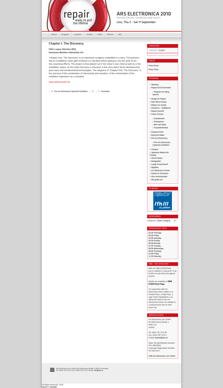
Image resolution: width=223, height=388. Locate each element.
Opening (154, 84)
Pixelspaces (159, 122)
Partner (110, 34)
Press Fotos (153, 69)
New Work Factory (158, 102)
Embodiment (159, 118)
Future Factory (157, 114)
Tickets (89, 34)
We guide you (157, 180)
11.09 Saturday (155, 256)
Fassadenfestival (161, 128)
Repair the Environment (161, 88)
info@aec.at (98, 370)
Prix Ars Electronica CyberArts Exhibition (70, 91)
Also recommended (159, 176)
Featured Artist (157, 132)
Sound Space (156, 158)
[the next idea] (160, 124)
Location (77, 34)
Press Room (154, 66)
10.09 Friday (154, 254)
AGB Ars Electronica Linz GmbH (162, 356)
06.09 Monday (154, 243)
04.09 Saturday (155, 238)
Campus (154, 149)
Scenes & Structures (159, 173)
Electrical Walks (157, 135)
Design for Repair (158, 99)
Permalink (105, 91)
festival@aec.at (161, 338)
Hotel (99, 34)
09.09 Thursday (155, 251)
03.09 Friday (154, 235)
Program (65, 34)
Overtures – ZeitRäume (161, 108)
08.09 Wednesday (156, 248)
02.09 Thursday (155, 233)
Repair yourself (157, 111)
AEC (120, 34)
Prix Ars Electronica (159, 138)
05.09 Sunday (154, 241)
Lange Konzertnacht (159, 164)
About (54, 34)
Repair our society (158, 105)
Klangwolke (156, 161)
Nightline (155, 167)
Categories (151, 221)
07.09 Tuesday (155, 246)
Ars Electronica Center (160, 170)
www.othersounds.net (59, 82)
